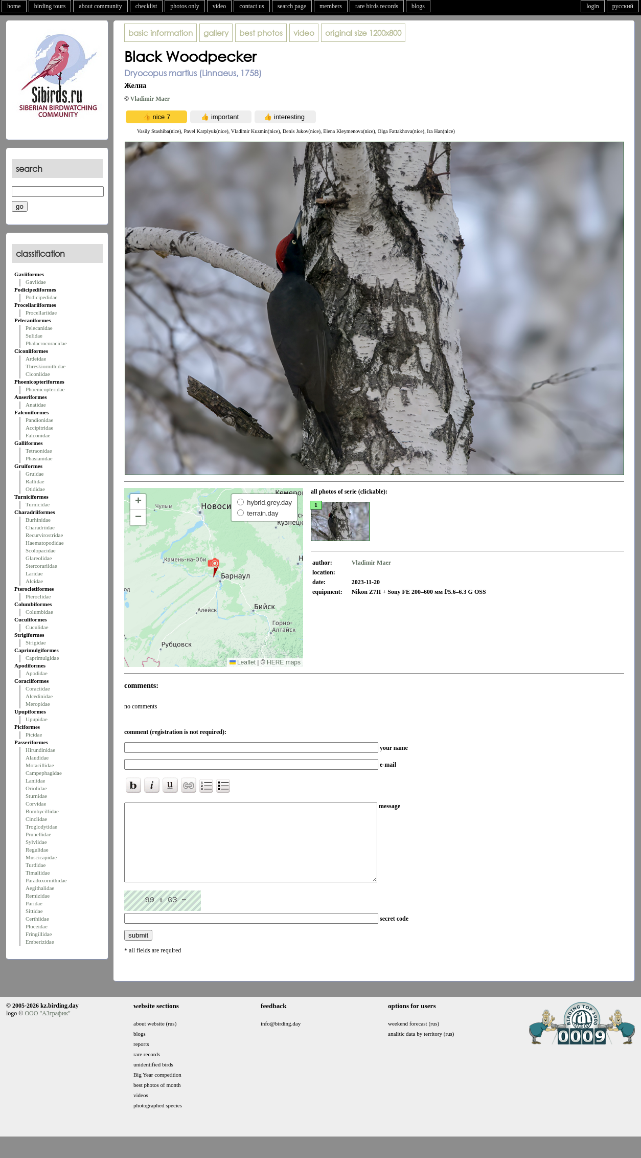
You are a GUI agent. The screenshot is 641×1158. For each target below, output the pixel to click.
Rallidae (35, 481)
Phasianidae (39, 458)
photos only (184, 6)
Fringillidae (39, 934)
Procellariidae (41, 312)
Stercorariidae (41, 566)
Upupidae (37, 719)
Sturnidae (36, 796)
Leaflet (243, 662)
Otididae (35, 489)
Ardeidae (36, 358)
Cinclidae (36, 819)
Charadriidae (40, 527)
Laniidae (35, 780)
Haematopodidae (45, 543)
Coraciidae (38, 688)
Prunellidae (38, 834)
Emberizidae (40, 942)
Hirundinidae (40, 750)
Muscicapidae (41, 857)
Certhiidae (37, 919)
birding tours (50, 6)
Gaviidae (36, 282)
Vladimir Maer (150, 98)
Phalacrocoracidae (46, 343)
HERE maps (284, 662)
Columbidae (39, 612)
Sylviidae (36, 842)
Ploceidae (37, 926)
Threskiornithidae (45, 366)
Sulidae (34, 335)
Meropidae (38, 704)
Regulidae (37, 850)
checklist (146, 6)
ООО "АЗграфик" (47, 1028)
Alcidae (34, 581)
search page (292, 6)
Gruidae (34, 474)
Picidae (34, 734)
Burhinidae (38, 520)
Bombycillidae (42, 811)
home (14, 6)
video (219, 6)
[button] (213, 567)
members (330, 6)
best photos (261, 33)
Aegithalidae (40, 888)
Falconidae (38, 435)
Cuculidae (37, 627)
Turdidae (35, 865)
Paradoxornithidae (46, 880)
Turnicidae (38, 504)
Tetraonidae (39, 451)
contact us (251, 6)
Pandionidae (39, 420)
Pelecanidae (39, 328)
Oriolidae (36, 788)
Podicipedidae (41, 297)
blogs (418, 6)
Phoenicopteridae (45, 389)
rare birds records (376, 6)
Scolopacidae (41, 550)
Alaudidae (37, 757)
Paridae (34, 903)
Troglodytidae (41, 826)
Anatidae (36, 405)
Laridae (34, 573)
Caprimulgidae (42, 658)
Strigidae (36, 642)
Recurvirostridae (44, 535)
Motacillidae (40, 765)
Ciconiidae (38, 374)
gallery (215, 33)
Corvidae (36, 803)
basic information (160, 33)
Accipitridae (39, 428)
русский (622, 6)
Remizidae (38, 896)
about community (100, 6)
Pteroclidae (38, 596)
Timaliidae (38, 873)
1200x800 (363, 33)
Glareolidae (39, 558)
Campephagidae (44, 773)
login (592, 6)
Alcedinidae (39, 696)
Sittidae (34, 911)
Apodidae (37, 673)
